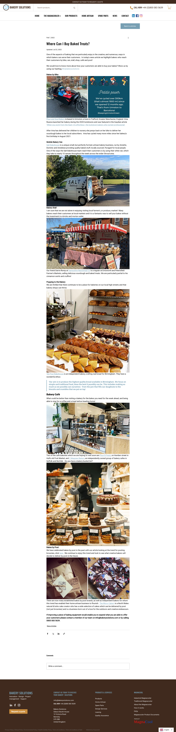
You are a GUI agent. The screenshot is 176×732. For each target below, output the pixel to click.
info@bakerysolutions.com (65, 700)
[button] (169, 7)
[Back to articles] (130, 26)
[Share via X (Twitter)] (53, 634)
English (164, 730)
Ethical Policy (19, 730)
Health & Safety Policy (45, 730)
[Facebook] (137, 15)
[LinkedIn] (133, 15)
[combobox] (166, 730)
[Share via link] (64, 634)
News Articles (51, 626)
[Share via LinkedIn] (58, 634)
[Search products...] (53, 7)
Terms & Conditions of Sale (74, 730)
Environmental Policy (30, 730)
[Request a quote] (18, 711)
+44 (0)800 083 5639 (67, 704)
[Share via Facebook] (47, 634)
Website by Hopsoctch (93, 730)
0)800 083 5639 (155, 7)
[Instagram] (141, 15)
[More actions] (128, 37)
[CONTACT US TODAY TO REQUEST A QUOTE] (88, 2)
